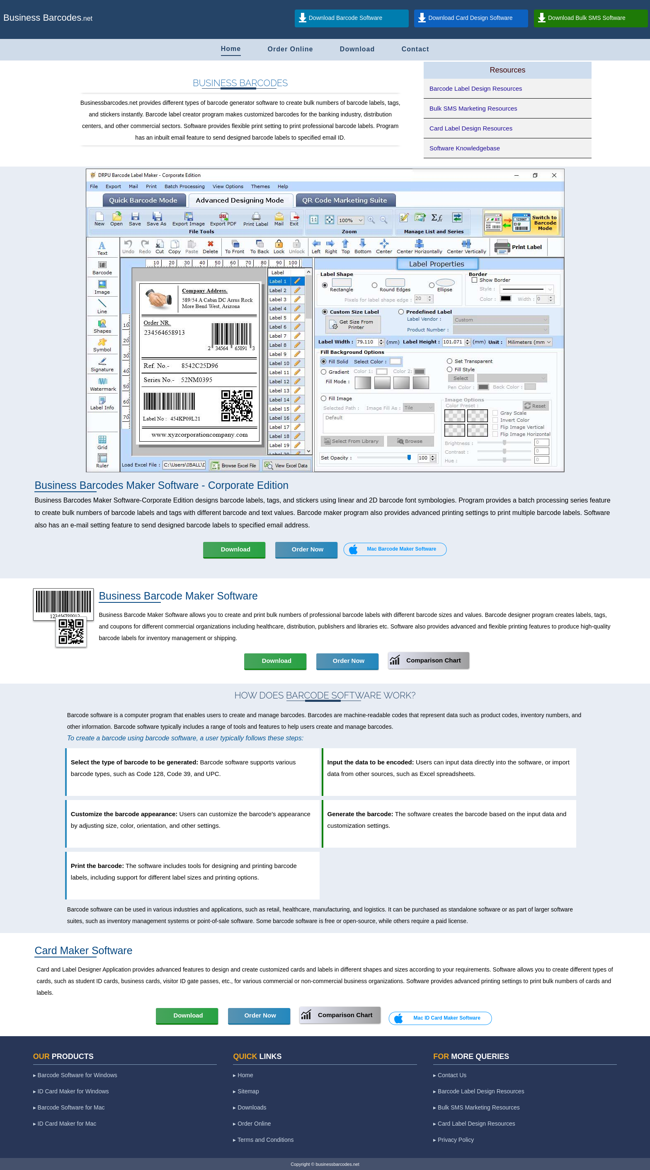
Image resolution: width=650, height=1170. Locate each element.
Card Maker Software (83, 950)
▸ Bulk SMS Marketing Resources (476, 1107)
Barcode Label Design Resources (475, 88)
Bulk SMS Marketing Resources (473, 108)
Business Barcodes (42, 17)
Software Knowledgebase (464, 148)
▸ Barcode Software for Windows (75, 1075)
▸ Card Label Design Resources (474, 1123)
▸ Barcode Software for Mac (69, 1107)
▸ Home (243, 1075)
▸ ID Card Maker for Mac (64, 1123)
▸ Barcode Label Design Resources (478, 1091)
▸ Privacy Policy (453, 1139)
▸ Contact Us (449, 1075)
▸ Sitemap (246, 1091)
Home (231, 48)
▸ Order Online (252, 1123)
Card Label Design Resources (470, 128)
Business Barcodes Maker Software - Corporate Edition (161, 485)
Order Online (290, 49)
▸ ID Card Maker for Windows (71, 1091)
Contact (415, 49)
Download (357, 49)
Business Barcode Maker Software (178, 596)
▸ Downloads (249, 1107)
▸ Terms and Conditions (263, 1139)
